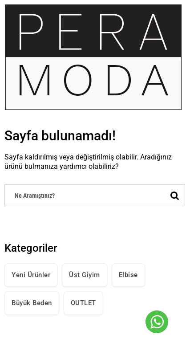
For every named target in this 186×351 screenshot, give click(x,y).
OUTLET (83, 303)
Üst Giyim (84, 275)
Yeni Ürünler (31, 275)
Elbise (128, 275)
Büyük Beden (32, 303)
